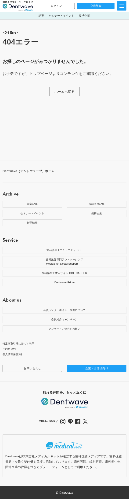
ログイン (56, 5)
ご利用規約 (9, 348)
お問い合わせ (32, 368)
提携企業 (84, 15)
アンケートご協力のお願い (64, 328)
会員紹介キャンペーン (64, 319)
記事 (41, 15)
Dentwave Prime (64, 282)
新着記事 (32, 204)
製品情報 (32, 222)
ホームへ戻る (64, 91)
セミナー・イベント (61, 15)
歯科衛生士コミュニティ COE (64, 250)
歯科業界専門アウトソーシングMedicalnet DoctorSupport (64, 261)
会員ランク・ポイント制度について (64, 310)
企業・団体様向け (96, 368)
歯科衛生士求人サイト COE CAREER (64, 273)
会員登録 (95, 5)
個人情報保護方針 (13, 354)
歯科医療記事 (97, 204)
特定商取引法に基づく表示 (18, 343)
